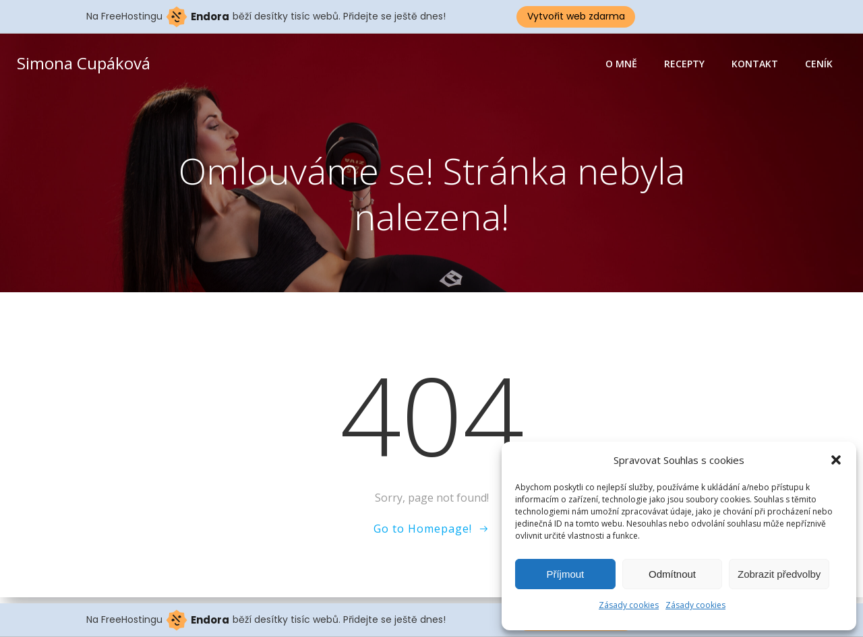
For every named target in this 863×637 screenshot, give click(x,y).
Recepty (685, 64)
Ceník (819, 64)
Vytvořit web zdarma (576, 16)
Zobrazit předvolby (779, 574)
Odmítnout (672, 574)
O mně (622, 64)
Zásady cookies (629, 605)
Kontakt (755, 64)
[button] (836, 460)
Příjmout (565, 574)
